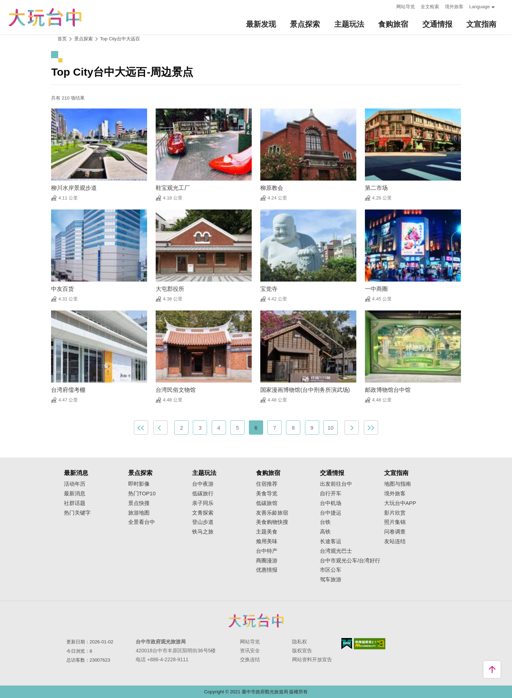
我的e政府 (346, 643)
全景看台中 (141, 522)
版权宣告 (302, 650)
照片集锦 (395, 522)
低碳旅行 (203, 493)
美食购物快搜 (272, 522)
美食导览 (266, 493)
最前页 (141, 427)
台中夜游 (203, 484)
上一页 (160, 427)
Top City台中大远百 (120, 38)
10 (330, 428)
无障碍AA (370, 643)
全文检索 (430, 6)
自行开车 (330, 493)
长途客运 (330, 541)
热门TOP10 (142, 493)
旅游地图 (139, 513)
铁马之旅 (203, 532)
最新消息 (74, 493)
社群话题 (74, 503)
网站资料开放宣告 (312, 659)
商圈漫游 (266, 560)
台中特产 (266, 551)
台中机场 (330, 503)
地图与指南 (397, 484)
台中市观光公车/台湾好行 (350, 560)
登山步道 (203, 522)
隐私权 (299, 641)
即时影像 (139, 484)
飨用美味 (266, 541)
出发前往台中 (336, 484)
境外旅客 (454, 6)
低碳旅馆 (266, 503)
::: (389, 6)
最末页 (371, 427)
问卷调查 (395, 532)
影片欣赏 (395, 513)
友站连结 (395, 541)
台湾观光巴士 (336, 551)
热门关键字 (77, 513)
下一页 (352, 427)
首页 (62, 38)
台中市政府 (256, 620)
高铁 (325, 532)
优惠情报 (266, 570)
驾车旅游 (330, 579)
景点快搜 (139, 503)
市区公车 (330, 570)
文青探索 (203, 513)
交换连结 (250, 659)
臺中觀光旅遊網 (45, 17)
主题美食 (266, 532)
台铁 (325, 522)
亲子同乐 (203, 503)
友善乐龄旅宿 (272, 513)
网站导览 (405, 6)
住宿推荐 (266, 484)
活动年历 (74, 484)
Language (479, 6)
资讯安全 (250, 650)
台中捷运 (330, 513)
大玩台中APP (400, 503)
